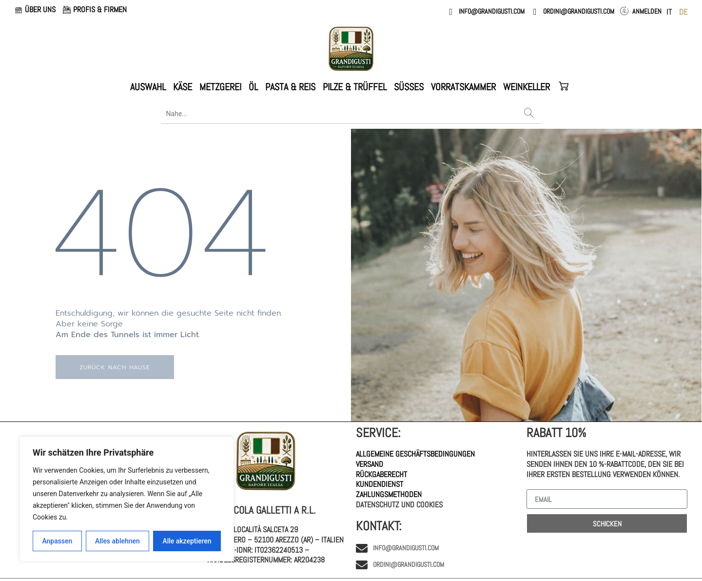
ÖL (253, 86)
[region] (127, 499)
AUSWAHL (148, 86)
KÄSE (182, 86)
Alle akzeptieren (186, 541)
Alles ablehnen (117, 541)
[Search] (529, 113)
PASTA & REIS (290, 86)
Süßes (409, 86)
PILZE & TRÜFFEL (355, 86)
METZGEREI (220, 86)
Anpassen (57, 541)
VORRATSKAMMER (463, 86)
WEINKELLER (526, 86)
